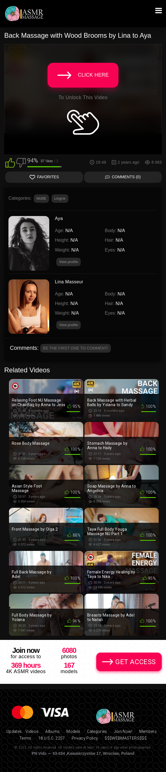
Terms (25, 738)
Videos (32, 731)
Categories (97, 731)
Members (148, 731)
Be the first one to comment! (75, 348)
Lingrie (60, 199)
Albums (52, 731)
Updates (14, 731)
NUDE (41, 199)
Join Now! (123, 731)
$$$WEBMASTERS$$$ (126, 738)
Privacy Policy (85, 738)
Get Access (135, 662)
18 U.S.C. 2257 (51, 738)
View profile (68, 325)
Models (73, 731)
